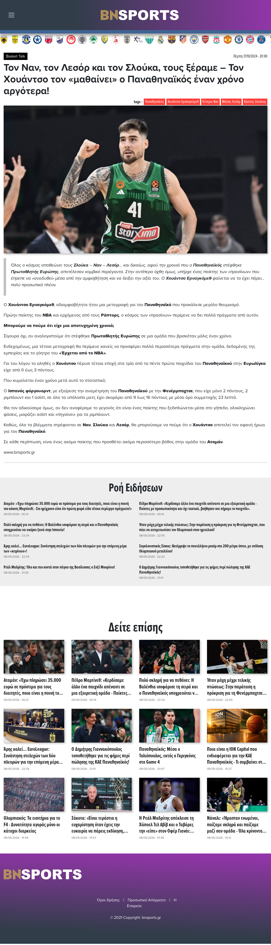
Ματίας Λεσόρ (231, 102)
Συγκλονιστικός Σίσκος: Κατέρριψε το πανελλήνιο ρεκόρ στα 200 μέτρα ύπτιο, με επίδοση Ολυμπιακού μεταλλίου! (201, 549)
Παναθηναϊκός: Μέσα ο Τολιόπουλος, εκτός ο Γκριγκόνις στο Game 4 (167, 755)
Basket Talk (15, 56)
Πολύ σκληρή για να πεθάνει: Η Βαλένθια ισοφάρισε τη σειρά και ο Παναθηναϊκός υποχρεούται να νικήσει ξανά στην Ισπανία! (61, 527)
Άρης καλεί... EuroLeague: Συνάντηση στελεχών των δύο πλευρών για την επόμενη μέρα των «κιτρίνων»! (65, 549)
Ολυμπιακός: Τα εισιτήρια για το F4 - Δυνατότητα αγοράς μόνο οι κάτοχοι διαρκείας (32, 824)
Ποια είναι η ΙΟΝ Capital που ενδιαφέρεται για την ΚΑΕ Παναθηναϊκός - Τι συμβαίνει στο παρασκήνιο (235, 755)
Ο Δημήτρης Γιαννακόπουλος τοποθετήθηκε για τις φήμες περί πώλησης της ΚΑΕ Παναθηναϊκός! (194, 570)
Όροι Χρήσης (108, 899)
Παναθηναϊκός (154, 102)
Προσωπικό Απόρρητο (147, 899)
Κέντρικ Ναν (210, 102)
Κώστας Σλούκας (255, 102)
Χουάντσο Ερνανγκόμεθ (183, 102)
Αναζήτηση (263, 16)
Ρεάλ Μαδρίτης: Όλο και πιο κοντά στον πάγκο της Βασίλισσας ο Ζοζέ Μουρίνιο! (59, 567)
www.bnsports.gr (19, 452)
